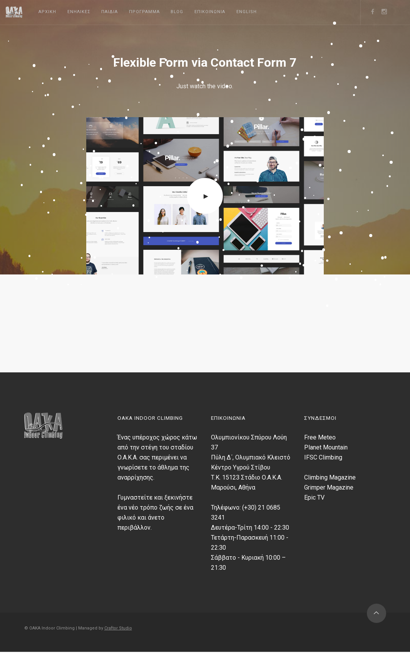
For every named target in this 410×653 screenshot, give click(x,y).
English (246, 11)
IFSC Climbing (323, 457)
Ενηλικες (78, 11)
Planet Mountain (326, 447)
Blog (177, 11)
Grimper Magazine (328, 487)
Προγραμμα (144, 11)
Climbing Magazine (330, 477)
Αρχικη (47, 11)
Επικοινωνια (209, 11)
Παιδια (109, 11)
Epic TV (314, 497)
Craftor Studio (118, 628)
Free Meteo (320, 437)
